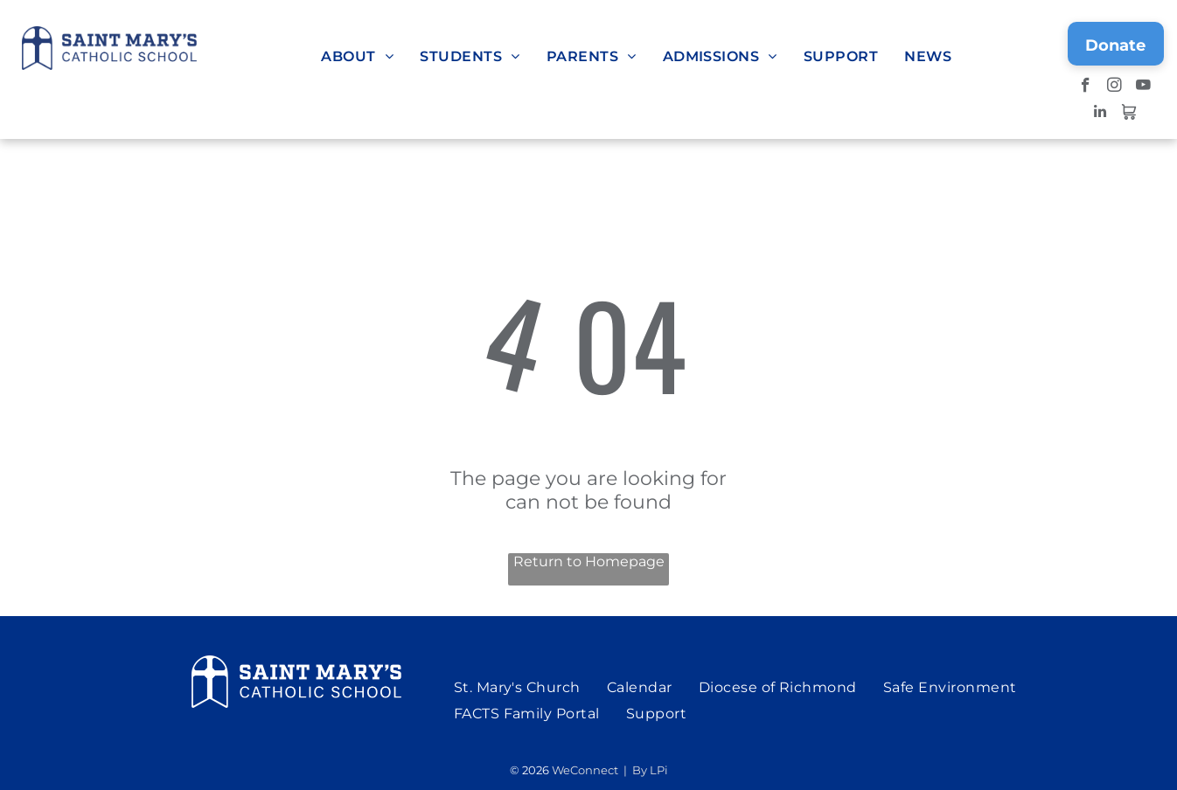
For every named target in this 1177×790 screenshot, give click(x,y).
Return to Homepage (589, 561)
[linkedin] (1100, 113)
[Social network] (1129, 113)
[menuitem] (357, 56)
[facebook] (1086, 87)
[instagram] (1114, 87)
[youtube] (1143, 87)
